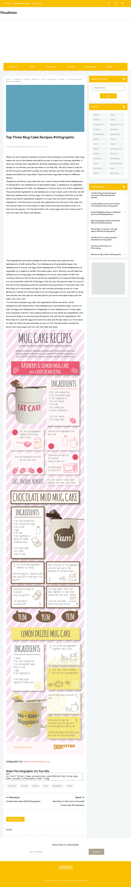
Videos (96, 173)
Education (114, 129)
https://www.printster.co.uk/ (37, 761)
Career (112, 120)
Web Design (114, 173)
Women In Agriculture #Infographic (106, 254)
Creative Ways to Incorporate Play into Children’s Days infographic (105, 205)
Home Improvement (117, 149)
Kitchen (70, 786)
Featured (13, 67)
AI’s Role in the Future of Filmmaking (101, 247)
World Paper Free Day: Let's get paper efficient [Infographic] (104, 230)
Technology (51, 67)
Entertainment (98, 134)
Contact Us (38, 3)
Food (46, 786)
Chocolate (12, 786)
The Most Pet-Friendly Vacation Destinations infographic (104, 238)
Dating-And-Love (116, 124)
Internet (96, 154)
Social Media (90, 67)
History (96, 149)
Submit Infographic (21, 3)
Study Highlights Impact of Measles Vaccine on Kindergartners (106, 213)
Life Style (113, 154)
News (32, 67)
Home (7, 3)
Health (109, 67)
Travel (112, 168)
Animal (96, 115)
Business (71, 67)
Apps (112, 115)
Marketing (97, 158)
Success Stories (116, 163)
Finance (113, 139)
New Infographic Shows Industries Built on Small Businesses (105, 222)
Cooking (24, 786)
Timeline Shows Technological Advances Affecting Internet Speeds (103, 195)
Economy (96, 129)
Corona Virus (98, 124)
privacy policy (65, 867)
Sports (95, 163)
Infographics (57, 786)
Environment (115, 134)
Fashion (96, 139)
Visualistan (67, 880)
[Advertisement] (65, 44)
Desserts (35, 786)
